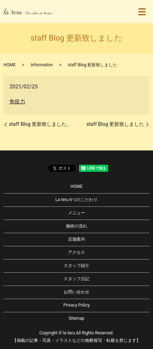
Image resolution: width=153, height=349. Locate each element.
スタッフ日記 (76, 278)
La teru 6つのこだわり (77, 199)
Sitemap (76, 318)
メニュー (76, 212)
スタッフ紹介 (76, 265)
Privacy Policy (76, 305)
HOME (10, 64)
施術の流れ (76, 226)
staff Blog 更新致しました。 (40, 124)
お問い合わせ (76, 291)
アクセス (76, 252)
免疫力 (17, 101)
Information (42, 64)
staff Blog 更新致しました (115, 124)
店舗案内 (76, 239)
